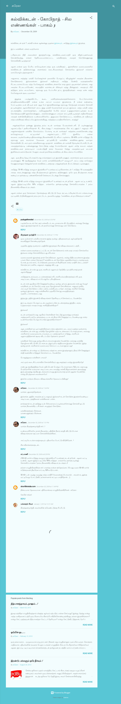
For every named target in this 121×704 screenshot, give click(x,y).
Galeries (65, 697)
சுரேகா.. (24, 388)
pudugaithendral (27, 219)
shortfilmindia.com (28, 486)
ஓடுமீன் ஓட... (18, 632)
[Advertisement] (107, 49)
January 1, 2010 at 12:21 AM (43, 504)
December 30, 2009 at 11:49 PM (47, 486)
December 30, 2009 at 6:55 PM (44, 220)
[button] (91, 18)
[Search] (113, 6)
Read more (88, 625)
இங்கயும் (58, 43)
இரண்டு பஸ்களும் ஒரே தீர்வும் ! (27, 660)
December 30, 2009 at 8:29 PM (39, 454)
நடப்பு (19, 209)
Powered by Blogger (60, 693)
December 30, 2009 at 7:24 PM (38, 388)
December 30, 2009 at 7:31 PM (38, 423)
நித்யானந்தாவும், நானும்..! (24, 603)
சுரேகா (16, 6)
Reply (23, 230)
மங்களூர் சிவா (27, 504)
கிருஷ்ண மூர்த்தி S (28, 235)
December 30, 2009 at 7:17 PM (47, 235)
